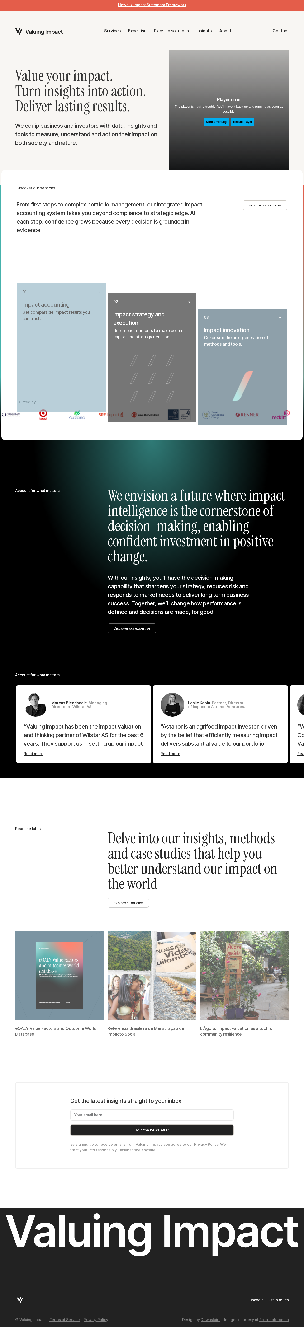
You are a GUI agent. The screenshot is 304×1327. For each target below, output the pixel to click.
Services (112, 30)
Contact (281, 30)
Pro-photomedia (274, 1319)
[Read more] (33, 754)
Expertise (137, 30)
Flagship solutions (171, 30)
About (225, 30)
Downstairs (210, 1319)
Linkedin (256, 1300)
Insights (204, 30)
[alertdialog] (152, 5)
